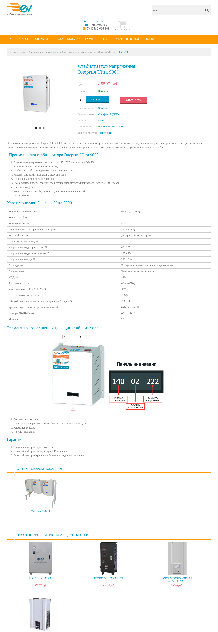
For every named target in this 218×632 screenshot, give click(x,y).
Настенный (104, 126)
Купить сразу (134, 100)
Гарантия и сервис (98, 39)
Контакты (41, 39)
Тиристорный (105, 133)
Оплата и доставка (66, 39)
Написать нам (98, 25)
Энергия (102, 108)
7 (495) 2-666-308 (98, 28)
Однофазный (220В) (108, 114)
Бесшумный (118, 126)
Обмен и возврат (127, 39)
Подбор (149, 39)
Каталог (22, 39)
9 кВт (101, 120)
